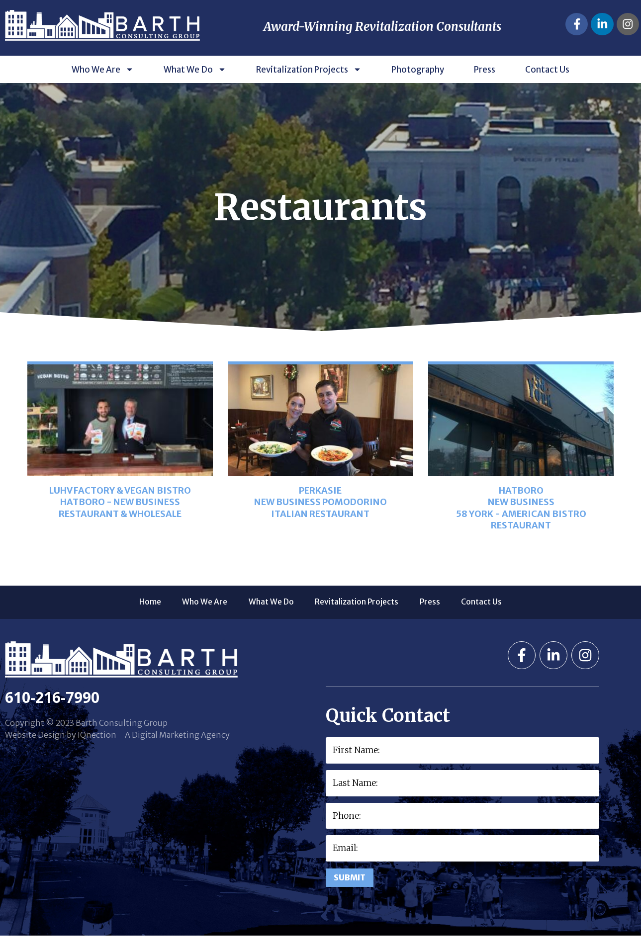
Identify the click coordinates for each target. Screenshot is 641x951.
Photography (417, 83)
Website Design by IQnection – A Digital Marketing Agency (117, 749)
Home (121, 616)
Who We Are (103, 83)
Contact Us (547, 83)
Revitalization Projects (309, 83)
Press (484, 83)
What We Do (195, 83)
